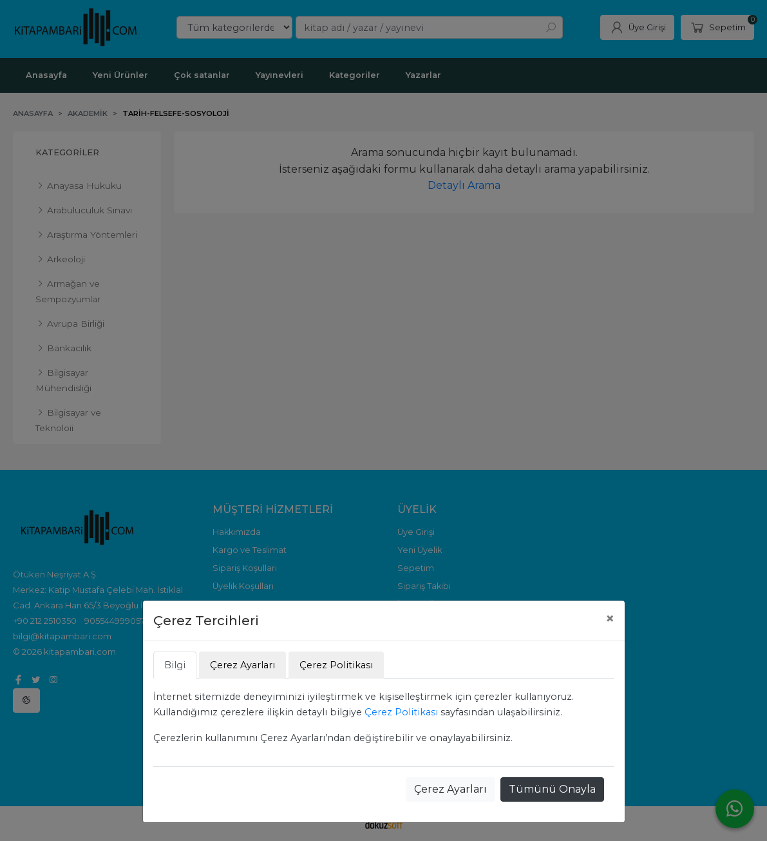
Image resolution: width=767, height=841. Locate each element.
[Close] (610, 619)
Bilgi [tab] (174, 665)
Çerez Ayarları (450, 789)
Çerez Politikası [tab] (336, 665)
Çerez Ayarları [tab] (242, 665)
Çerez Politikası (401, 712)
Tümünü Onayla (552, 789)
